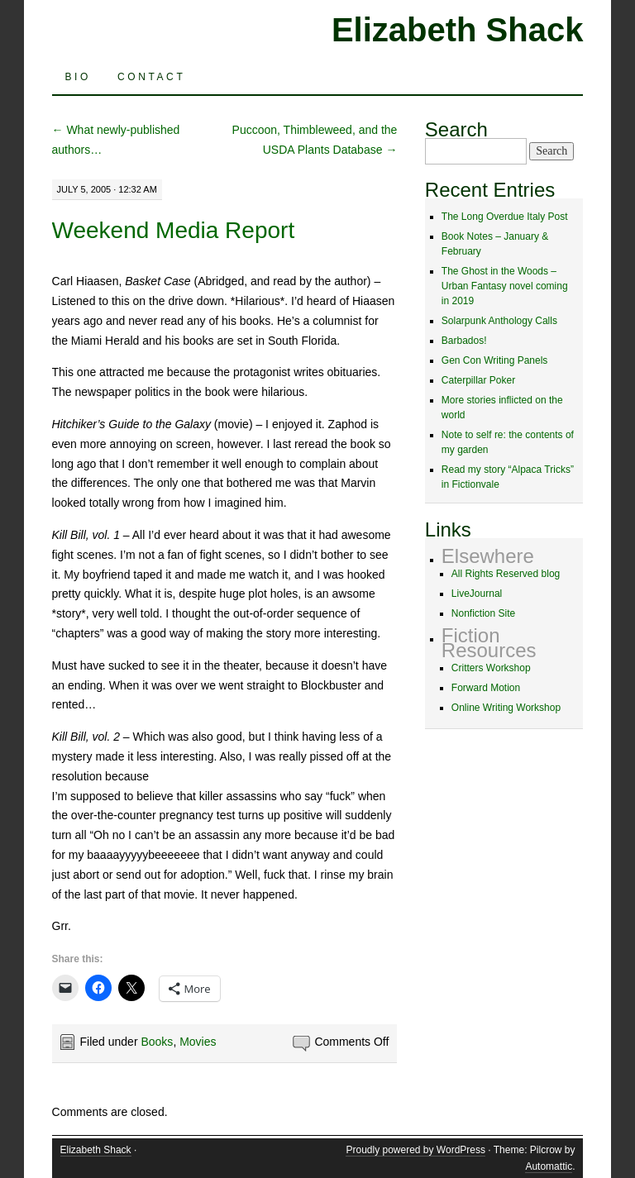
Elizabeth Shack (458, 30)
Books (157, 1041)
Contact (151, 77)
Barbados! (464, 340)
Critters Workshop (491, 668)
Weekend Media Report (173, 230)
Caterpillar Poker (478, 380)
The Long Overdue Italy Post (505, 216)
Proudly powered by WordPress (415, 1150)
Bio (78, 77)
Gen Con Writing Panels (495, 360)
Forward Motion (485, 688)
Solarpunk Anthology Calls (499, 321)
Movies (197, 1041)
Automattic (548, 1166)
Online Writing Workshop (506, 707)
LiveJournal (476, 593)
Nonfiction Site (483, 613)
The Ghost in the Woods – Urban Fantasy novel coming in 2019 (505, 286)
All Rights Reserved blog (505, 573)
